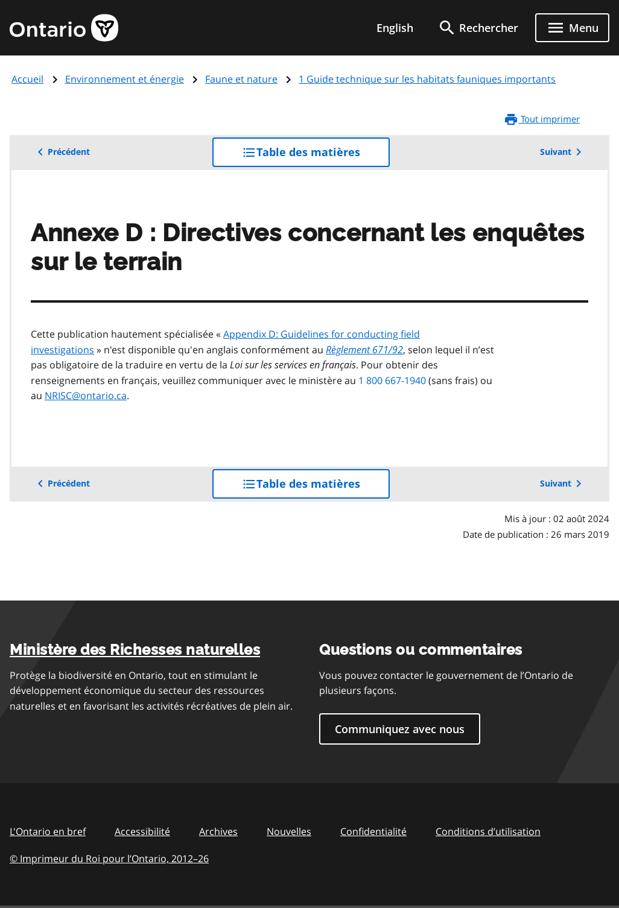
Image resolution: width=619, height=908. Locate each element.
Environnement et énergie (124, 79)
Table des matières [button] (316, 155)
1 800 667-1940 (392, 380)
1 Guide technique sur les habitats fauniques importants (427, 79)
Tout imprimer (542, 119)
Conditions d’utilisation (488, 831)
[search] (477, 27)
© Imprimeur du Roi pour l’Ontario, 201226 (109, 858)
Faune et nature (241, 79)
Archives (218, 831)
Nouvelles (289, 831)
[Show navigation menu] (572, 27)
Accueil (27, 79)
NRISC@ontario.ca (86, 395)
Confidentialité (373, 831)
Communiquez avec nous (400, 729)
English (394, 27)
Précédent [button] (61, 152)
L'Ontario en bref (48, 831)
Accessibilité (142, 831)
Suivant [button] (563, 152)
